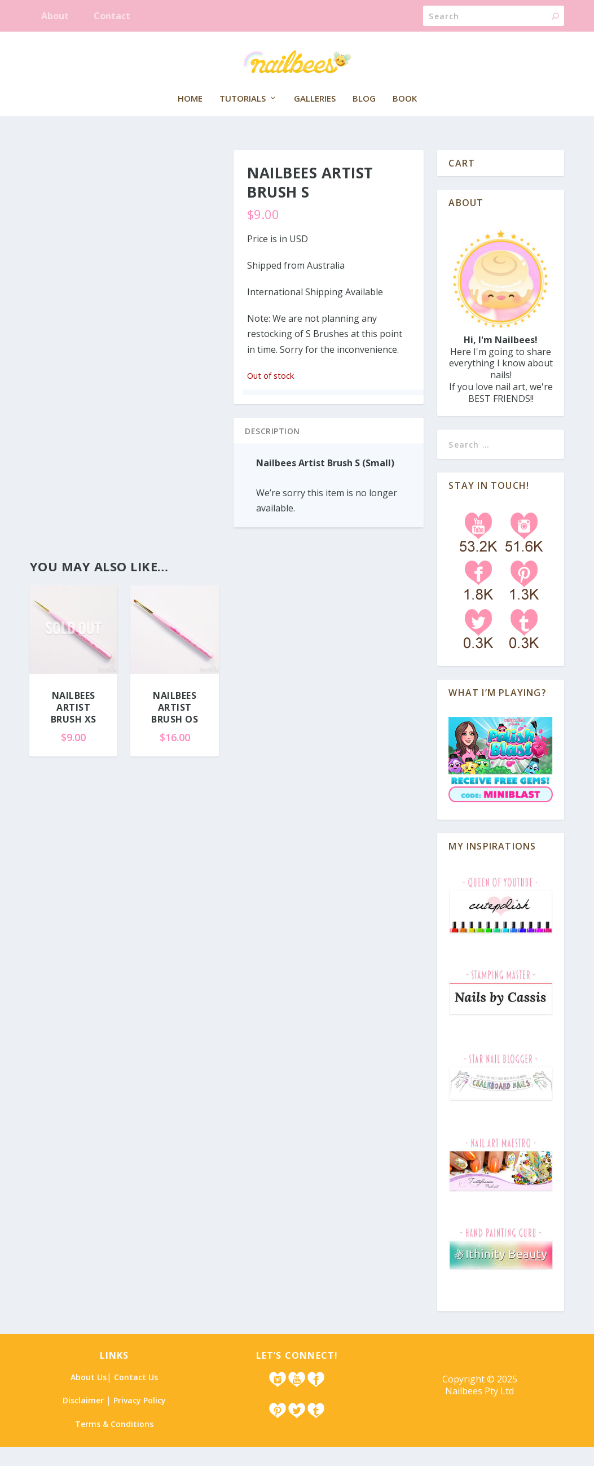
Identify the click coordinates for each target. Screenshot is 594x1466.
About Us (89, 1396)
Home (190, 118)
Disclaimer (83, 1419)
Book (405, 118)
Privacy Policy (139, 1419)
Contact (112, 16)
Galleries (315, 118)
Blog (364, 118)
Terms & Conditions (114, 1443)
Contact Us (136, 1396)
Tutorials (242, 118)
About (55, 16)
